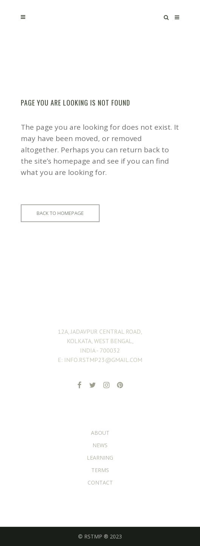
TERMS (100, 470)
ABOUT (100, 432)
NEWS (100, 445)
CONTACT (100, 482)
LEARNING (100, 457)
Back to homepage (60, 213)
